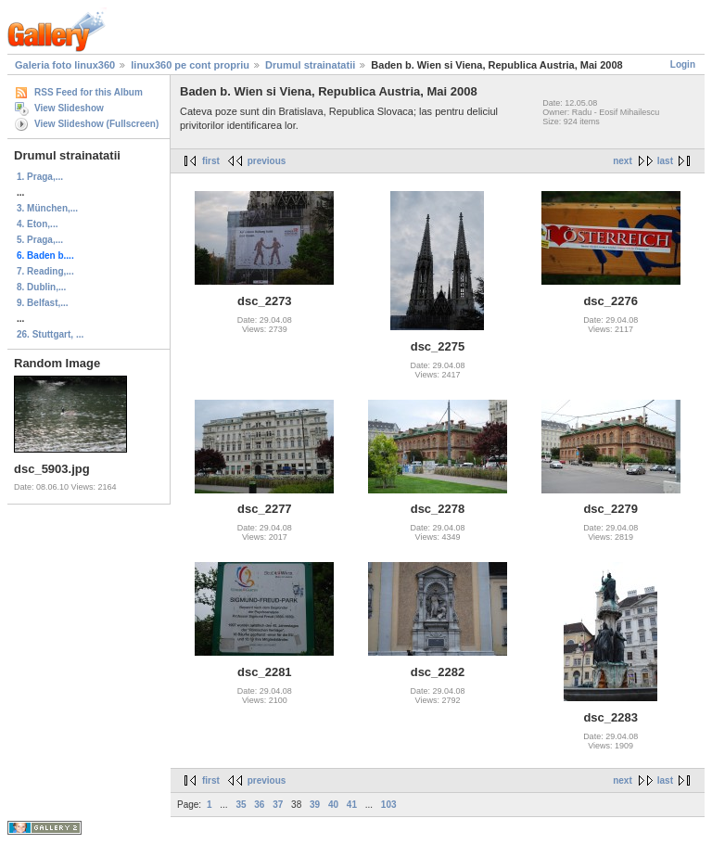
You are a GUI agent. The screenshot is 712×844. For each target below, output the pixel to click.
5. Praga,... (40, 240)
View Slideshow (69, 108)
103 (389, 804)
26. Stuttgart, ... (50, 334)
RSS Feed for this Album (88, 92)
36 (259, 804)
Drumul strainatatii (310, 64)
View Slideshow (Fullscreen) (96, 124)
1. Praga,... (40, 177)
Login (682, 64)
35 (240, 804)
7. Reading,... (45, 271)
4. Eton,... (37, 224)
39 (315, 804)
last (665, 161)
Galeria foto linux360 (65, 64)
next (622, 161)
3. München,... (47, 208)
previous (267, 161)
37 (278, 804)
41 (352, 804)
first (211, 161)
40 (333, 804)
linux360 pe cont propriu (190, 64)
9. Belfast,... (43, 303)
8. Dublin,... (41, 287)
